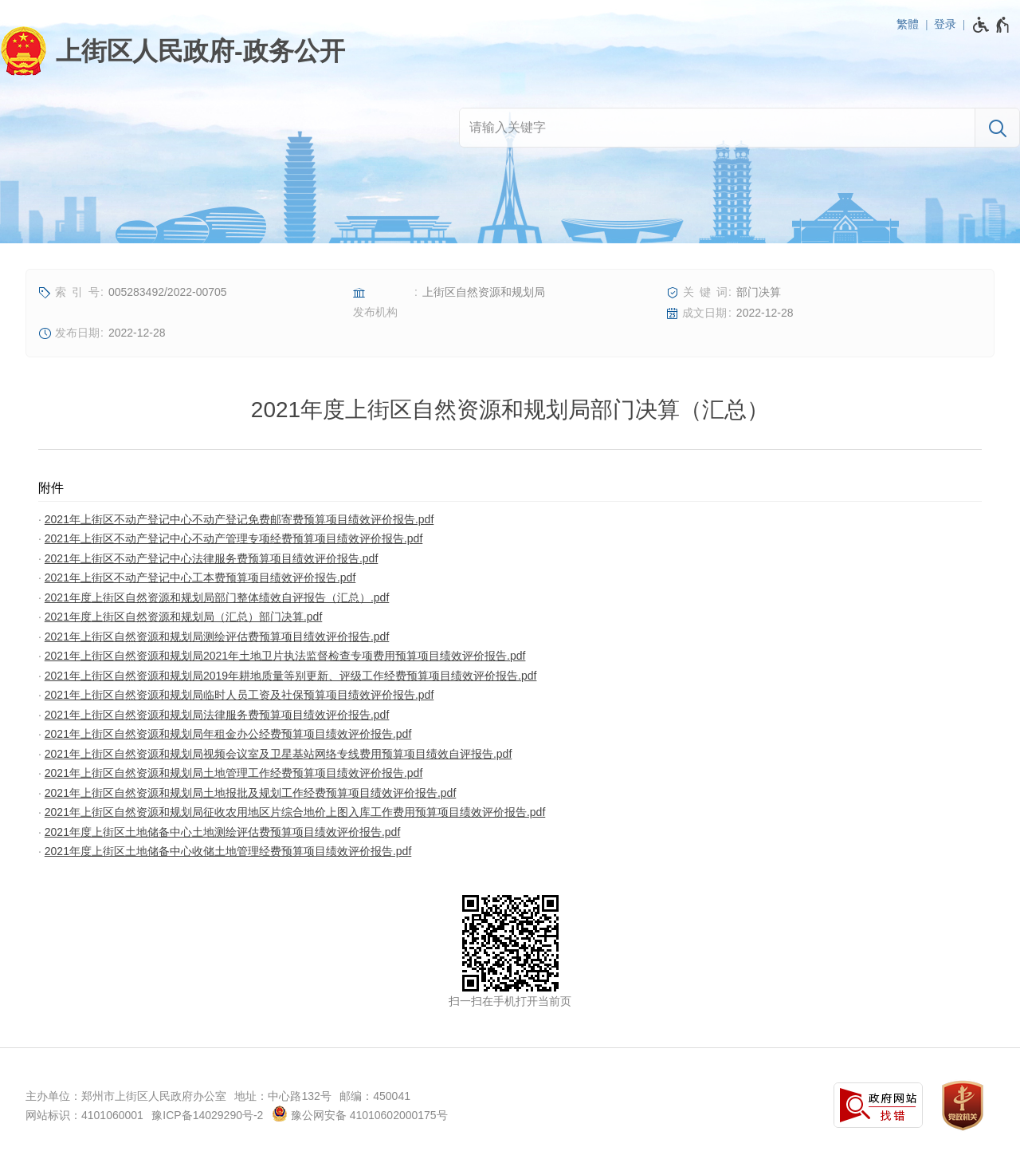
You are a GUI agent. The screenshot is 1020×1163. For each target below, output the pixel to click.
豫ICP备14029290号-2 (207, 1115)
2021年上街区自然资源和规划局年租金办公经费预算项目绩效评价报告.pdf (228, 733)
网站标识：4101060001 (84, 1115)
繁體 (907, 24)
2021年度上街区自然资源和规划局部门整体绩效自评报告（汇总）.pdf (217, 597)
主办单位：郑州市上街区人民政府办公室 (126, 1096)
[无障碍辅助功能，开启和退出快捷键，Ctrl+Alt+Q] (991, 24)
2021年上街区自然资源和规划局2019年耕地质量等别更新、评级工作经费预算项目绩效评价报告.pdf (291, 675)
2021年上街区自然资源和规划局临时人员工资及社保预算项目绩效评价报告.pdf (239, 694)
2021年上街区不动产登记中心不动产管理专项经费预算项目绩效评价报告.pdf (234, 538)
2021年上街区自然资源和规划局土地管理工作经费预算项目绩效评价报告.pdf (234, 773)
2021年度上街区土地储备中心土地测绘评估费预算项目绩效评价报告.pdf (223, 832)
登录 (945, 24)
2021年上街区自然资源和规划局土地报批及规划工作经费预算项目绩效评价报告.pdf (251, 793)
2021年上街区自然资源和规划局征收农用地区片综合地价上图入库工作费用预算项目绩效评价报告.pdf (295, 812)
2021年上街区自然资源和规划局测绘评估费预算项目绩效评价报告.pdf (217, 636)
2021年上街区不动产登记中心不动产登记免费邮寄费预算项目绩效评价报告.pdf (239, 519)
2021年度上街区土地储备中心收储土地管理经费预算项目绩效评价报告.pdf (228, 851)
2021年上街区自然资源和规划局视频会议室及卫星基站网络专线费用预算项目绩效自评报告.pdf (278, 753)
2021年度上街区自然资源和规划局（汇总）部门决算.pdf (184, 616)
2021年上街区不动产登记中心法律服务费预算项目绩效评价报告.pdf (212, 558)
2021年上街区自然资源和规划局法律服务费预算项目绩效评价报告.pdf (217, 714)
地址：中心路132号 (282, 1096)
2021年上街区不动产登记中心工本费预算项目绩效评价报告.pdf (200, 577)
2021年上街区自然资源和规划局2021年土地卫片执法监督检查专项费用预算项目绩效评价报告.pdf (285, 655)
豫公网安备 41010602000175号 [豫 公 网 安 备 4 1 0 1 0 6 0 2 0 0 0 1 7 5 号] (360, 1114)
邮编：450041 (374, 1096)
